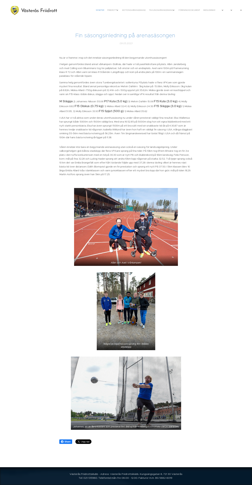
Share (66, 441)
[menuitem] (181, 10)
